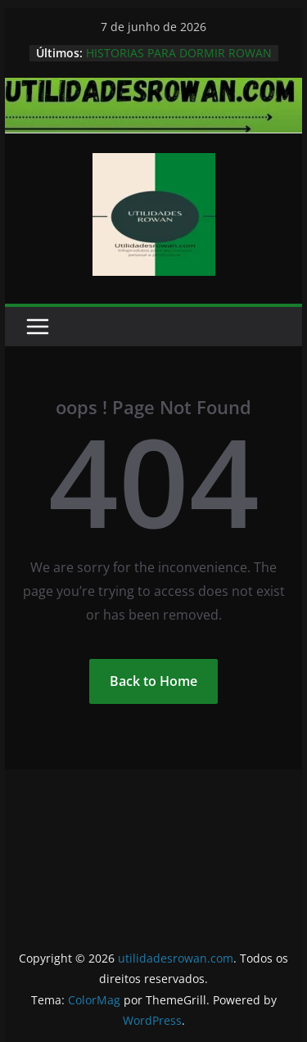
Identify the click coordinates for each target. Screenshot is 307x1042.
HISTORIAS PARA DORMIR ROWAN (179, 53)
